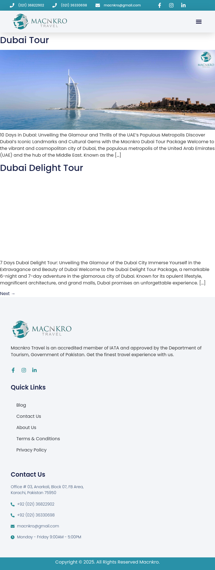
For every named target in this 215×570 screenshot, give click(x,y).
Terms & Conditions (38, 438)
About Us (26, 427)
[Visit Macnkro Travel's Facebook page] (160, 5)
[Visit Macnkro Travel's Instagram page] (172, 5)
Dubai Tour (24, 40)
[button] (198, 21)
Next (7, 293)
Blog (21, 405)
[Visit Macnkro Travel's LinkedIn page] (184, 5)
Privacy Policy (31, 450)
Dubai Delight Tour (41, 167)
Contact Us (28, 416)
